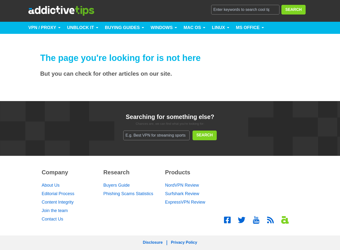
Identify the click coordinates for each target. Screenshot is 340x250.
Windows (162, 27)
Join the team (55, 210)
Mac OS (192, 27)
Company (55, 172)
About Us (51, 185)
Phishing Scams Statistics (128, 193)
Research (116, 172)
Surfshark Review (182, 193)
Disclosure (153, 242)
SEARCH (293, 9)
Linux (218, 27)
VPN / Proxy (42, 27)
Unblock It (80, 27)
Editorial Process (58, 193)
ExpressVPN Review (185, 202)
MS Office (248, 27)
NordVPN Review (182, 185)
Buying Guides (122, 27)
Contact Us (52, 219)
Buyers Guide (116, 185)
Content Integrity (58, 202)
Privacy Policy (184, 242)
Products (177, 172)
